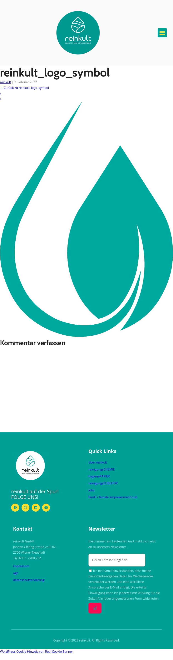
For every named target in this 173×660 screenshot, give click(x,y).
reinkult (5, 82)
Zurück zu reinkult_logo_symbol (24, 88)
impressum (21, 566)
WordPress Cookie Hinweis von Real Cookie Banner (36, 651)
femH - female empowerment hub (112, 497)
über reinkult (97, 462)
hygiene (99, 476)
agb (15, 573)
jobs (91, 490)
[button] (78, 33)
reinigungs (101, 469)
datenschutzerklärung (28, 580)
